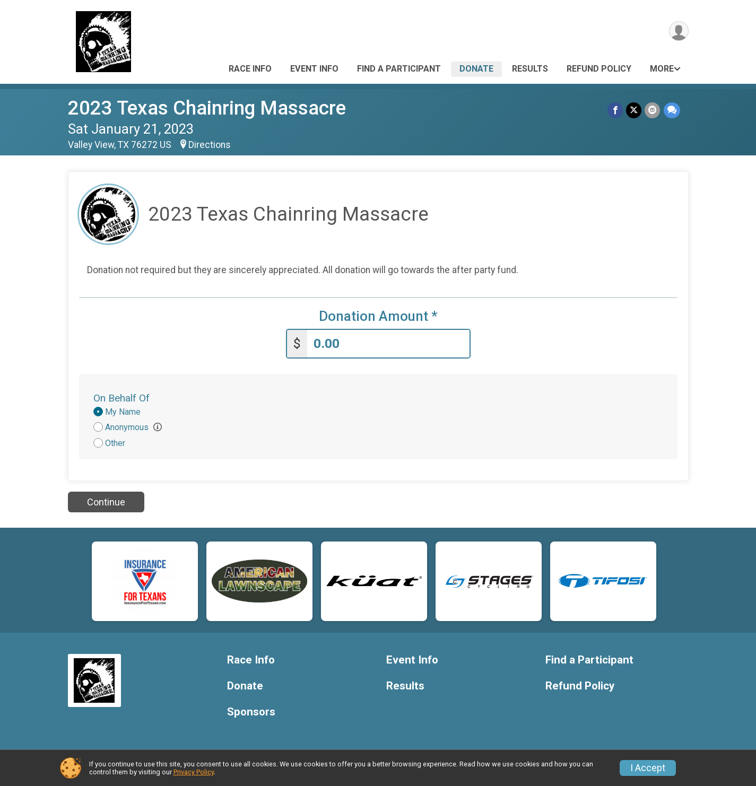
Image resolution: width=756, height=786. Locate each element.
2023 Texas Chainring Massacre (207, 108)
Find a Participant (399, 69)
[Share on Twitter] (634, 110)
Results (530, 69)
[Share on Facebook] (615, 110)
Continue (106, 502)
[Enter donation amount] (388, 344)
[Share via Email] (653, 110)
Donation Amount (378, 316)
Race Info (250, 69)
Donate (476, 69)
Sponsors (251, 712)
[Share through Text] (672, 110)
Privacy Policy (193, 772)
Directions (209, 144)
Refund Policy (599, 69)
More (662, 69)
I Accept (647, 768)
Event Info (314, 69)
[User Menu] (679, 31)
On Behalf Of (121, 398)
